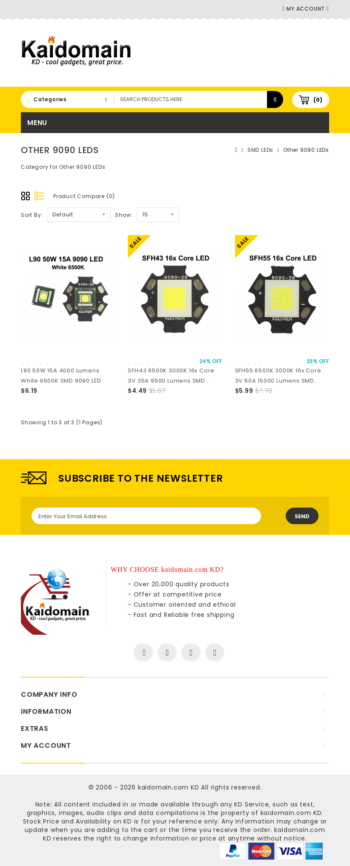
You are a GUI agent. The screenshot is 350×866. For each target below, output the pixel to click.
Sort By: (32, 215)
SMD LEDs (260, 149)
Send (302, 516)
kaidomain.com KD (168, 787)
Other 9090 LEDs (306, 149)
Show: (123, 215)
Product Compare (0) (84, 196)
